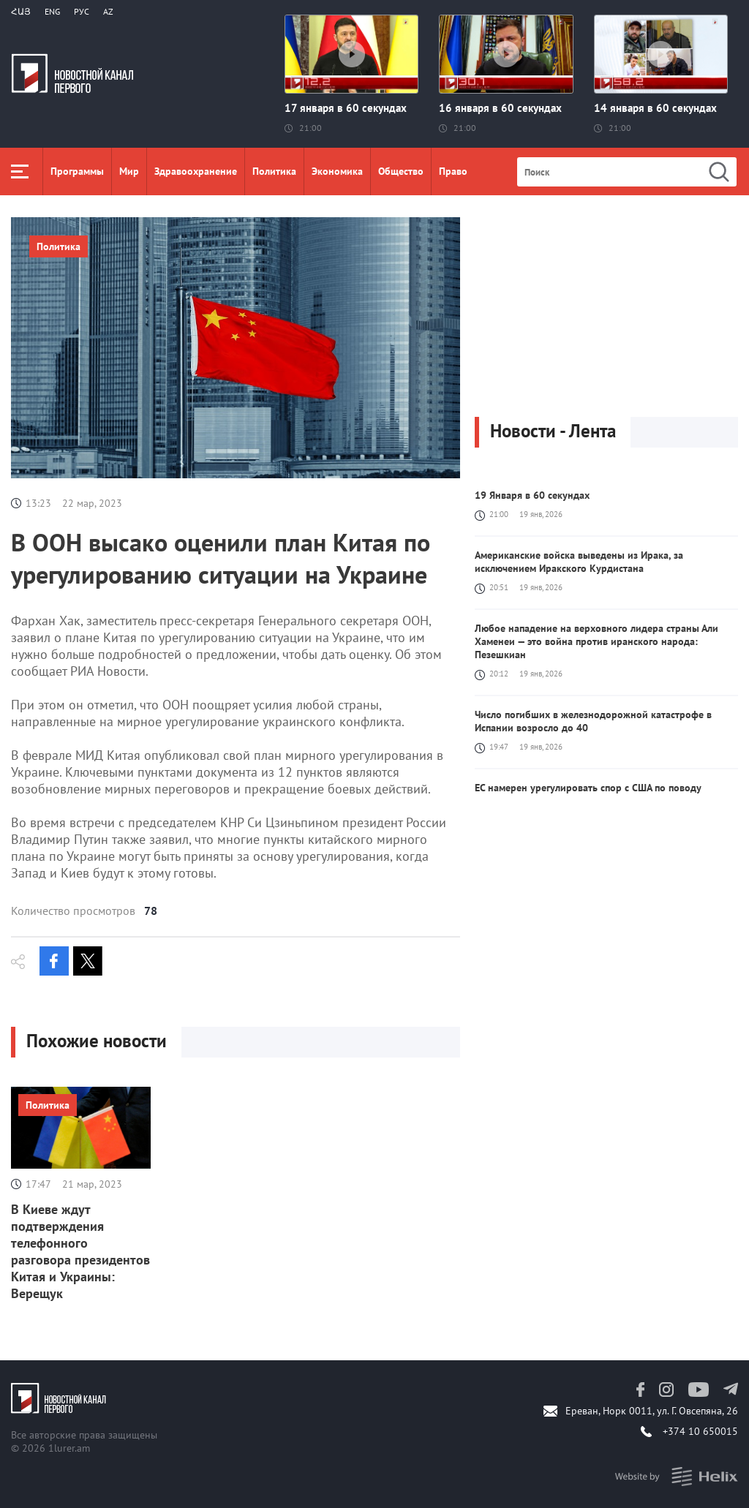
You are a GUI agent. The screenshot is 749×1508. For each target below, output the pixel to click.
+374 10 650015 (700, 1431)
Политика (274, 171)
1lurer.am (69, 1448)
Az (108, 11)
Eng (52, 11)
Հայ (21, 11)
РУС (81, 11)
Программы (77, 171)
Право (453, 171)
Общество (401, 171)
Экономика (337, 171)
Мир (129, 171)
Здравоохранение (195, 171)
